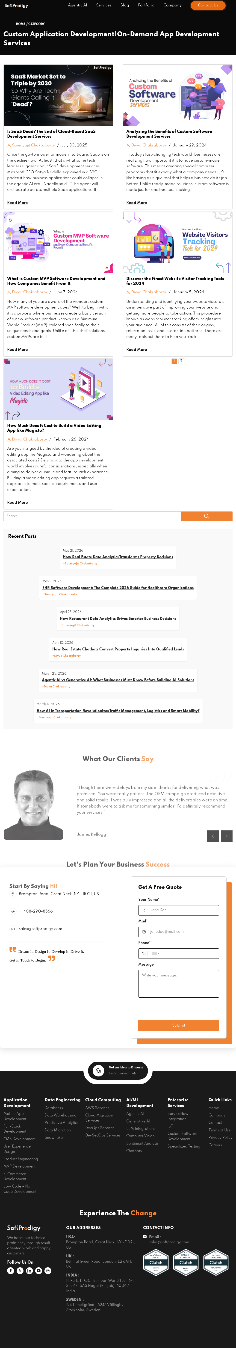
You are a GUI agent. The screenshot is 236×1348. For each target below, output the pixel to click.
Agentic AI (77, 5)
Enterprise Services (178, 1103)
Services (104, 5)
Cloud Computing (103, 1100)
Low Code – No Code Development (19, 1189)
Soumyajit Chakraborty (31, 145)
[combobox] (155, 953)
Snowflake (54, 1138)
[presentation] (173, 1010)
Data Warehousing (61, 1115)
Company (172, 5)
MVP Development (19, 1166)
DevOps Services (99, 1128)
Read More (17, 203)
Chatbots (134, 1151)
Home (214, 1108)
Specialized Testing (184, 1146)
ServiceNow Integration (178, 1116)
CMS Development (19, 1139)
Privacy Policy (221, 1138)
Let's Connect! (122, 1073)
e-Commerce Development (14, 1176)
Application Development (16, 1103)
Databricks (54, 1108)
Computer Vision (140, 1136)
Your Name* (148, 900)
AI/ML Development (139, 1103)
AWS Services (97, 1108)
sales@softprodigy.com (40, 929)
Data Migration (58, 1130)
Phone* (144, 943)
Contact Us (208, 5)
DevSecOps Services (103, 1135)
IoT (170, 1126)
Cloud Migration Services (99, 1118)
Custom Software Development (182, 1136)
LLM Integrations (140, 1129)
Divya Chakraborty (27, 292)
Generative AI (138, 1121)
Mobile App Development (14, 1116)
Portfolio (146, 5)
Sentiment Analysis (142, 1144)
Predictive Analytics (61, 1123)
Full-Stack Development (14, 1129)
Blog (125, 5)
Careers (215, 1145)
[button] (213, 851)
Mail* (143, 921)
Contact (215, 1123)
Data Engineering (63, 1100)
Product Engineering (20, 1159)
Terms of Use (219, 1130)
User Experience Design (17, 1149)
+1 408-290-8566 (36, 911)
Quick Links (220, 1100)
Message (146, 965)
